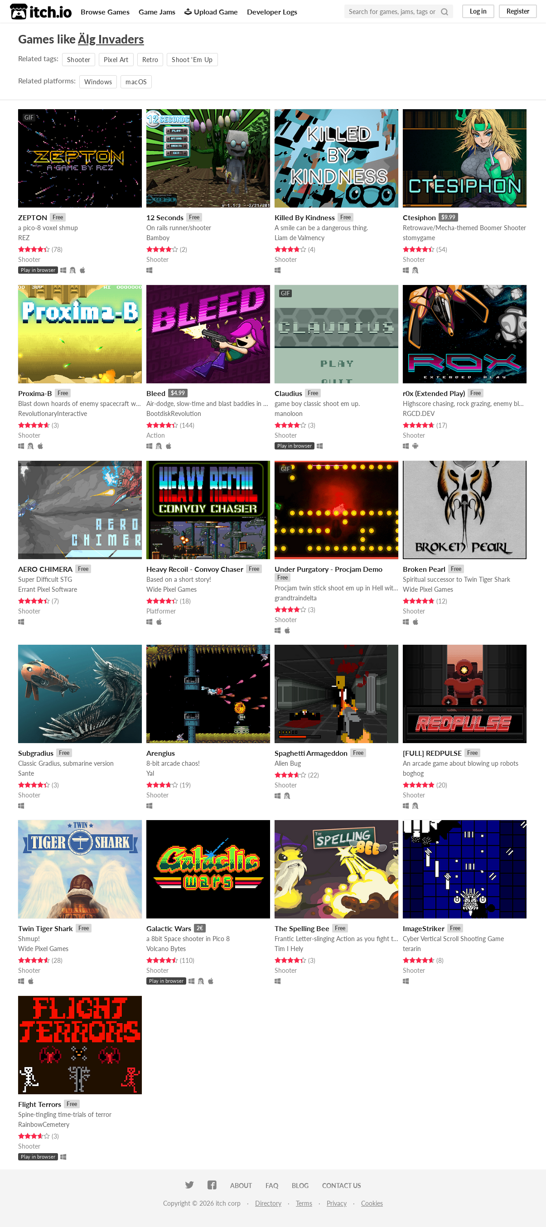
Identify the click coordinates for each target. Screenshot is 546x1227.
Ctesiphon (419, 217)
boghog (413, 773)
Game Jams (157, 11)
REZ (23, 238)
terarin (412, 948)
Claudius (288, 393)
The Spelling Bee (302, 928)
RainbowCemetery (43, 1124)
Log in (478, 11)
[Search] (444, 11)
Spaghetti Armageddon (311, 753)
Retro (150, 59)
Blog (300, 1185)
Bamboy (157, 238)
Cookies (372, 1203)
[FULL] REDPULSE (432, 753)
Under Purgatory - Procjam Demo (328, 569)
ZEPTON (32, 217)
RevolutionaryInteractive (52, 413)
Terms (304, 1203)
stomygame (419, 238)
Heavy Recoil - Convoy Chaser (194, 569)
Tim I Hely (289, 948)
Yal (150, 773)
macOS (136, 82)
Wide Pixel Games (171, 589)
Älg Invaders (111, 39)
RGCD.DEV (419, 413)
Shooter (78, 59)
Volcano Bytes (166, 948)
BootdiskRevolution (173, 413)
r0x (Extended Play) (434, 393)
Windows (98, 82)
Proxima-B (35, 393)
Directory (268, 1203)
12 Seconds (165, 217)
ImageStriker (424, 928)
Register (518, 11)
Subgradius (35, 753)
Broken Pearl (424, 569)
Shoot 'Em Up (192, 59)
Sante (26, 773)
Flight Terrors (39, 1104)
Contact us (341, 1185)
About (241, 1185)
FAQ (272, 1185)
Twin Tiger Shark (45, 928)
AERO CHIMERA (45, 569)
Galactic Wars (168, 928)
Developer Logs (272, 11)
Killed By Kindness (305, 217)
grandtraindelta (296, 598)
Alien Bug (288, 763)
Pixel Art (116, 59)
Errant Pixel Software (47, 589)
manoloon (289, 413)
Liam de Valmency (299, 238)
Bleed (155, 393)
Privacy (337, 1203)
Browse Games (105, 11)
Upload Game (211, 11)
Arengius (160, 753)
